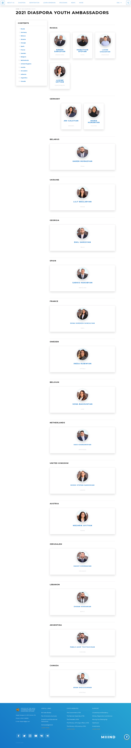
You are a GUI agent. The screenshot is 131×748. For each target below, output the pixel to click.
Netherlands (25, 60)
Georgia (23, 43)
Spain (22, 46)
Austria (23, 67)
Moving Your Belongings (99, 719)
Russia (23, 29)
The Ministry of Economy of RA (76, 726)
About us (10, 2)
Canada (23, 81)
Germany (24, 32)
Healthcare (95, 723)
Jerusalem (24, 71)
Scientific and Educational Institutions (49, 720)
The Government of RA (74, 712)
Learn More (96, 729)
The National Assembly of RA (75, 716)
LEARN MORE (45, 727)
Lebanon (23, 74)
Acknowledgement (47, 725)
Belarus (23, 36)
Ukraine (23, 39)
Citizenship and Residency (100, 712)
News (73, 2)
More (81, 2)
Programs (63, 2)
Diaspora (21, 2)
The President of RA (73, 719)
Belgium (23, 57)
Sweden (23, 53)
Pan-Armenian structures (49, 716)
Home (17, 9)
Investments (96, 726)
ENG (118, 2)
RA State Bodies (46, 712)
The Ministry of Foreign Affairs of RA (78, 723)
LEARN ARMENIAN (49, 2)
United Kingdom (26, 64)
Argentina (24, 78)
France (23, 50)
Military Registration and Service (102, 716)
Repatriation (34, 2)
